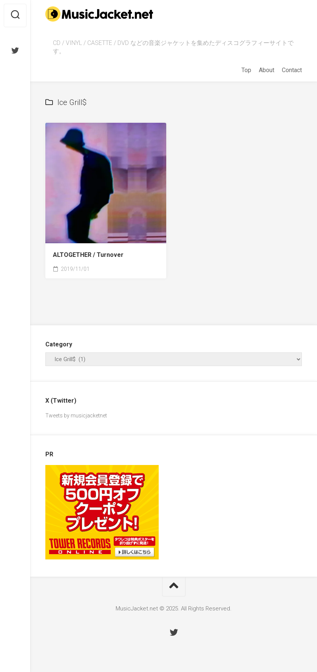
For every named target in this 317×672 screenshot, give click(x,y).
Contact (292, 70)
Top (246, 70)
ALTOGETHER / (88, 254)
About (266, 70)
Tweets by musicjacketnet (76, 415)
